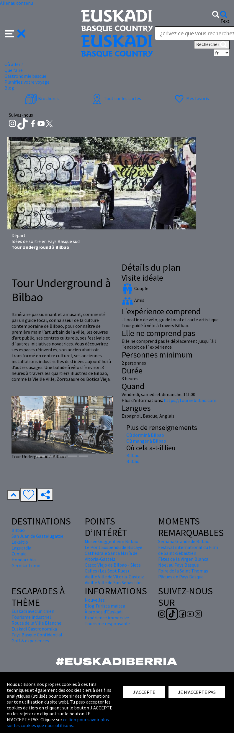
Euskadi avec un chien (33, 611)
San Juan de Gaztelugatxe (37, 536)
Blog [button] (9, 88)
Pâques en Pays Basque (181, 577)
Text (225, 21)
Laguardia (21, 548)
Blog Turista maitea (105, 606)
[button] (15, 33)
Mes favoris (191, 98)
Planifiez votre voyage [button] (27, 82)
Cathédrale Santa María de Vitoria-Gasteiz (111, 556)
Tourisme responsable (107, 623)
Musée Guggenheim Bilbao (111, 541)
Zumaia (19, 554)
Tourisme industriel (31, 617)
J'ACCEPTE (144, 692)
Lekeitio (20, 542)
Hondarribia (24, 559)
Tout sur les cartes (116, 98)
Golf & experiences (30, 640)
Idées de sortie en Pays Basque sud (46, 241)
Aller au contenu (16, 3)
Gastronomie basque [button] (25, 76)
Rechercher (211, 44)
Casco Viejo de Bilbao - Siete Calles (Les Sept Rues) (113, 568)
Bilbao (133, 455)
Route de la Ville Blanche (36, 623)
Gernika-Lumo (26, 565)
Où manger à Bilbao (146, 441)
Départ (19, 235)
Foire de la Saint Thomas (183, 571)
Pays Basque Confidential (37, 635)
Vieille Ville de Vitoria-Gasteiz (114, 577)
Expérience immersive (107, 618)
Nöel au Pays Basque (178, 565)
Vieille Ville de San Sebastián (113, 582)
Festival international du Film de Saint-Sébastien (188, 550)
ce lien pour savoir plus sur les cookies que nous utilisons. (58, 722)
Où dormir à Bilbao (145, 435)
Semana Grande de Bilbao (184, 541)
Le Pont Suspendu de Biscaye (113, 547)
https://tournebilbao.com (190, 400)
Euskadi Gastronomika (34, 629)
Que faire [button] (13, 70)
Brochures (42, 98)
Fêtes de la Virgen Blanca (183, 559)
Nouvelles (95, 600)
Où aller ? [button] (13, 64)
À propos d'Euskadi (103, 612)
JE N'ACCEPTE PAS (197, 692)
